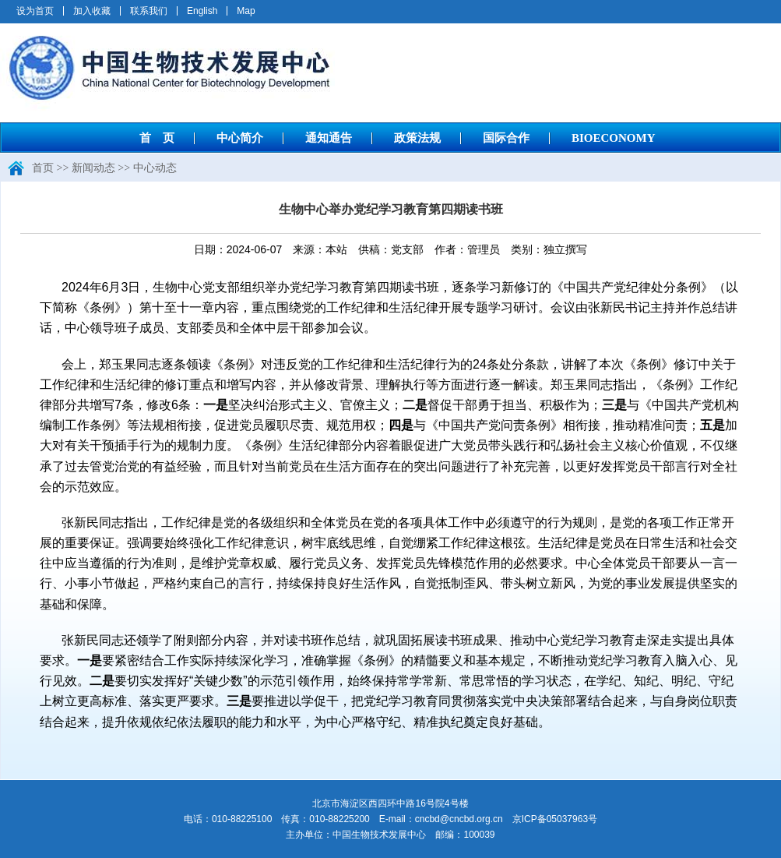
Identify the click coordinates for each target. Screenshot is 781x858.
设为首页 (35, 10)
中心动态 (155, 168)
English (202, 10)
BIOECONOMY (614, 138)
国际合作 (506, 138)
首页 (43, 168)
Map (246, 10)
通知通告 (328, 138)
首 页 (156, 138)
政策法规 (417, 138)
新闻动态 (93, 168)
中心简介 (239, 138)
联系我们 (148, 10)
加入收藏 (92, 10)
